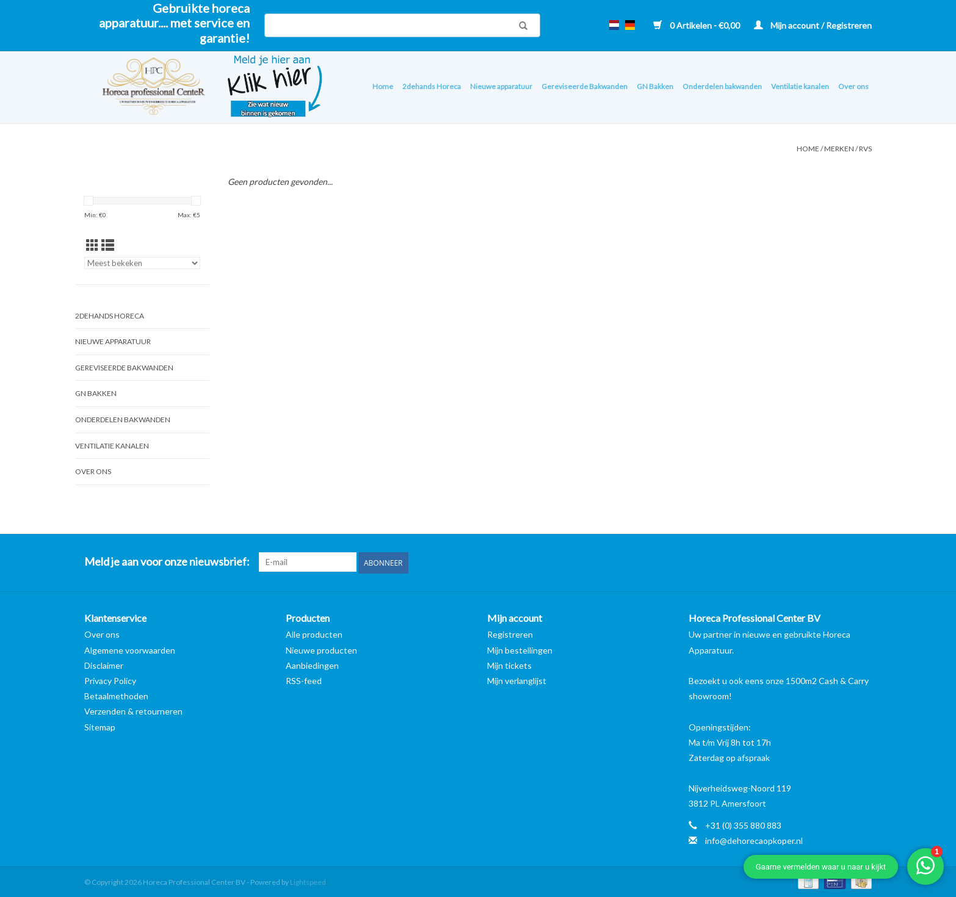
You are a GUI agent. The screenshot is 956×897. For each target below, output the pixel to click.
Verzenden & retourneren (133, 710)
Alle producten (314, 634)
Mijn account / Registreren (813, 25)
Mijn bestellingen (519, 649)
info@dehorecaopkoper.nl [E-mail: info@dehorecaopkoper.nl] (754, 839)
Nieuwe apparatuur (501, 86)
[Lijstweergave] (107, 245)
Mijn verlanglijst (516, 679)
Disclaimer (103, 664)
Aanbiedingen (312, 664)
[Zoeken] (402, 25)
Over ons (853, 86)
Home (382, 86)
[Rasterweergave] (92, 245)
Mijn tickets (509, 664)
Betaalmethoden (116, 695)
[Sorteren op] (142, 263)
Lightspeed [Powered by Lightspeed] (308, 880)
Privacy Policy (110, 679)
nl (614, 25)
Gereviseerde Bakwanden (584, 86)
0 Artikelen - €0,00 (697, 25)
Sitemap (99, 726)
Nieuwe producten (321, 649)
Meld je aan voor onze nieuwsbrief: (167, 561)
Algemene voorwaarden (129, 649)
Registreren (510, 634)
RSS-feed (304, 679)
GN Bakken (655, 86)
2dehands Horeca (431, 86)
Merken (839, 148)
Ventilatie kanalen (800, 86)
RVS (865, 148)
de (630, 25)
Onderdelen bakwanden (722, 86)
